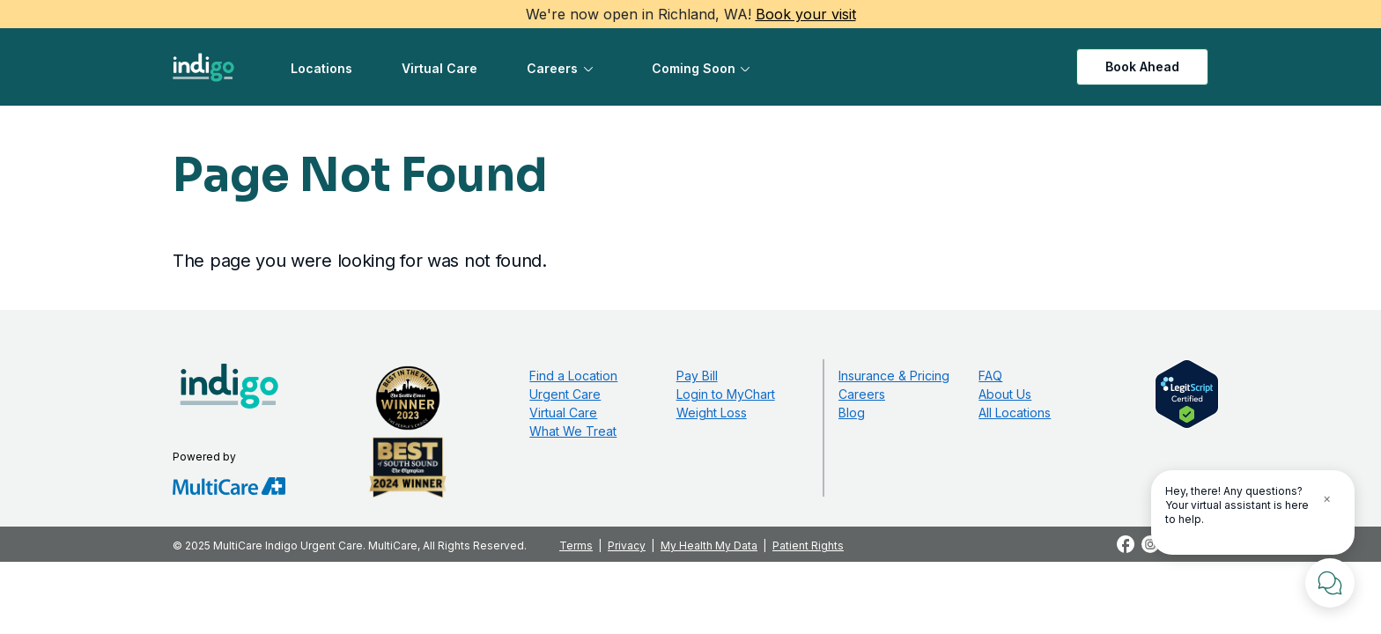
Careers (552, 68)
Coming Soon (693, 68)
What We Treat (573, 431)
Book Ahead (1142, 66)
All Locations (1015, 412)
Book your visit (806, 14)
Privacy (627, 545)
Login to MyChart (725, 394)
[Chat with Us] (1330, 583)
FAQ (990, 375)
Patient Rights (808, 545)
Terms (576, 545)
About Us (1005, 394)
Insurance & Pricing (893, 375)
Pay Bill (697, 375)
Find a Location (573, 375)
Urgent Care (565, 394)
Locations (321, 68)
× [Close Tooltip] (1327, 497)
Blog (851, 412)
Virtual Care (439, 68)
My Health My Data (709, 545)
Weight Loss (711, 412)
